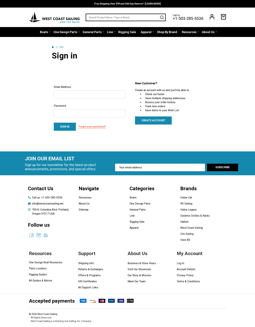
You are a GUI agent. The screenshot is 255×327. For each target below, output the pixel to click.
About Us (208, 32)
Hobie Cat (186, 197)
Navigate (89, 188)
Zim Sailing (186, 233)
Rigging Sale (127, 32)
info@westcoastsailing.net (47, 203)
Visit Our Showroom (139, 269)
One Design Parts (65, 32)
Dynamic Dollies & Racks (195, 215)
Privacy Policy (185, 275)
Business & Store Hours (142, 263)
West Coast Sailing (191, 227)
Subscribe (222, 167)
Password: (60, 105)
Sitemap (83, 209)
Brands (188, 188)
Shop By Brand (167, 32)
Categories (142, 188)
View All (185, 239)
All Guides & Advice (40, 280)
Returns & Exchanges (90, 269)
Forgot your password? (92, 126)
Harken (184, 221)
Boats (44, 32)
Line (110, 32)
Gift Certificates (87, 281)
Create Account (153, 120)
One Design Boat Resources (45, 262)
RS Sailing (186, 203)
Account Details (186, 269)
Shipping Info (86, 263)
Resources (189, 32)
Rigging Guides (38, 274)
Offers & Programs (89, 275)
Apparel (146, 32)
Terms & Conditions (188, 281)
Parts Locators (38, 268)
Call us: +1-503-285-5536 (47, 197)
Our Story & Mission (139, 275)
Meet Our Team (137, 281)
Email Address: (62, 87)
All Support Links (88, 287)
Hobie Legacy (188, 209)
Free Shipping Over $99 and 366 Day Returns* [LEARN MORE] (127, 3)
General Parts (92, 32)
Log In (180, 263)
